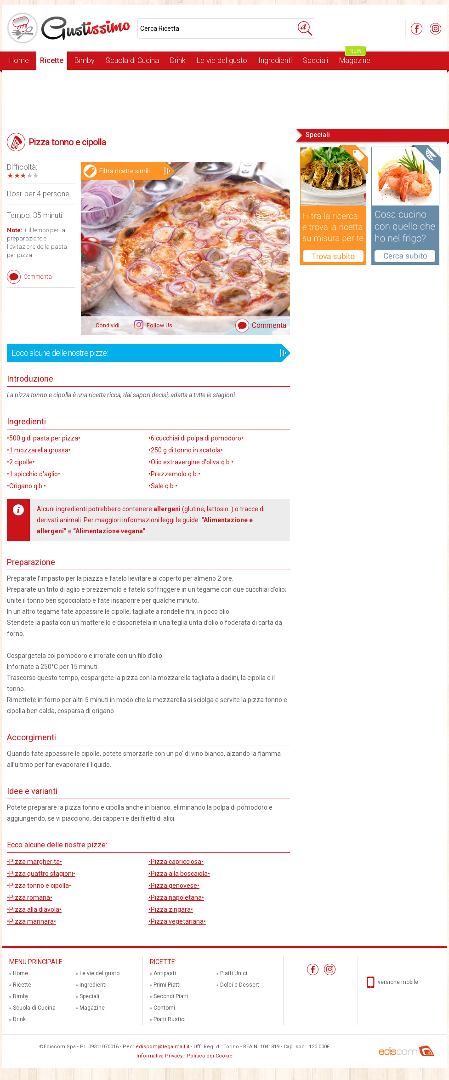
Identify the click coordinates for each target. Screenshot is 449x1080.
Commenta (269, 325)
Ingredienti (275, 60)
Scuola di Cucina (132, 60)
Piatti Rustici (169, 1019)
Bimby (84, 60)
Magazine (354, 58)
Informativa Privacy (159, 1056)
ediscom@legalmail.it (162, 1047)
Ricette (51, 60)
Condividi (107, 325)
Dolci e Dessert (239, 985)
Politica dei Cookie (210, 1056)
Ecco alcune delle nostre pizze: (145, 353)
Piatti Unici (233, 973)
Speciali (315, 60)
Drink (178, 60)
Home (19, 60)
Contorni (164, 1008)
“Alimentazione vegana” (110, 531)
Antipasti (164, 973)
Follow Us (158, 325)
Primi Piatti (167, 985)
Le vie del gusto (222, 60)
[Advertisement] (224, 98)
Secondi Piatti (170, 996)
